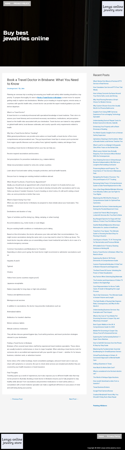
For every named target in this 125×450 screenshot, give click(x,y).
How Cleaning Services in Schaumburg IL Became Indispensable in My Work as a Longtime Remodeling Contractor (108, 164)
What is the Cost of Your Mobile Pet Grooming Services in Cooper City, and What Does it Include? (107, 330)
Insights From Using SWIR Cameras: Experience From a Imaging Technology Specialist (107, 114)
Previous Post (17, 399)
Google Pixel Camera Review (103, 403)
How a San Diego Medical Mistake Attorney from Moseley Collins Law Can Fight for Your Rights (107, 196)
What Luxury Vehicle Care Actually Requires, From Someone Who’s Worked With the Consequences (107, 156)
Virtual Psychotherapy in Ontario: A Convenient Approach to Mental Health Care (107, 370)
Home (7, 4)
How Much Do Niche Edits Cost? (105, 380)
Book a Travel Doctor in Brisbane (50, 98)
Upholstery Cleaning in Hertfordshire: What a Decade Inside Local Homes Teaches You (106, 141)
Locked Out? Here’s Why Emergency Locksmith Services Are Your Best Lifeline (106, 220)
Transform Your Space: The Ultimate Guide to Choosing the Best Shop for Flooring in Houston (106, 241)
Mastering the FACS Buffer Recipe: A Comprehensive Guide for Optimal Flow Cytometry (107, 205)
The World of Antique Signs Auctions (106, 390)
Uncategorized (12, 88)
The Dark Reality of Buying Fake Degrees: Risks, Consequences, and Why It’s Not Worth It (107, 315)
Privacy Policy (21, 4)
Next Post (73, 399)
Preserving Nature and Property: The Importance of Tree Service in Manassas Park (107, 173)
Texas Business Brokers (102, 400)
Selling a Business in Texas (102, 376)
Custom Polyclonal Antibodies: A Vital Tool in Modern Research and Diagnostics (106, 274)
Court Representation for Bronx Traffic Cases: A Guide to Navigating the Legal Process (107, 301)
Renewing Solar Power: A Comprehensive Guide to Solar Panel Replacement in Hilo (106, 188)
